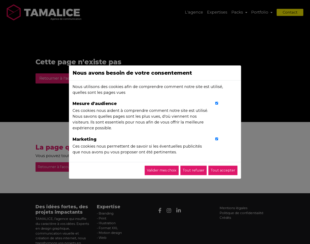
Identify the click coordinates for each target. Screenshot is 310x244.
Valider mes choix (162, 170)
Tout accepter (223, 170)
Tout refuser (194, 170)
